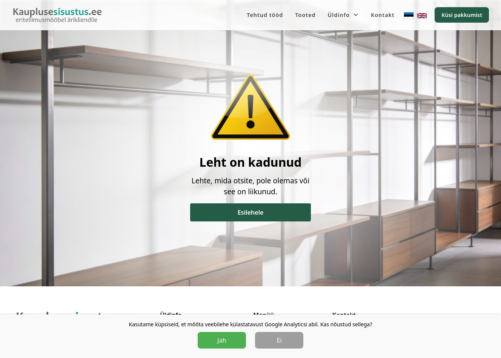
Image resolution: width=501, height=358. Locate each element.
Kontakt (383, 14)
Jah (221, 340)
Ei (279, 340)
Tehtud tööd (265, 14)
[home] (57, 15)
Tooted (305, 14)
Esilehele (251, 212)
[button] (343, 15)
